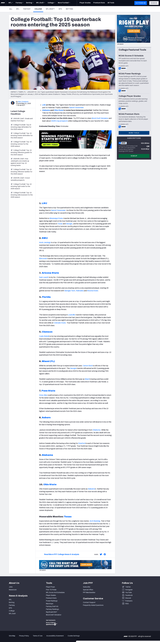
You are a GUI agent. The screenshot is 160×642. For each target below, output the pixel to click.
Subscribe (86, 587)
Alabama (46, 110)
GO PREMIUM (141, 3)
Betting (69, 9)
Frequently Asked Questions (93, 605)
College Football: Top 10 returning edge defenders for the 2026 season (21, 127)
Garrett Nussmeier (76, 107)
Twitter (128, 587)
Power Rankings (52, 601)
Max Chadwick (23, 102)
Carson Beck (88, 366)
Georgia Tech (69, 291)
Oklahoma (96, 430)
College (39, 9)
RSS (127, 604)
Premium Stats (51, 598)
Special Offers (88, 590)
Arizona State (50, 273)
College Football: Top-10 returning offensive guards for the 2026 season (21, 152)
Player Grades (51, 595)
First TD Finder (51, 590)
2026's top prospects (59, 121)
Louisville (71, 315)
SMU (45, 238)
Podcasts (128, 601)
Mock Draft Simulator (100, 118)
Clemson (47, 332)
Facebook (129, 595)
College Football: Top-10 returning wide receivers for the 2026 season (22, 195)
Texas (60, 224)
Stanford (81, 443)
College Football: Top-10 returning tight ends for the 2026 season (21, 186)
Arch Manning (95, 521)
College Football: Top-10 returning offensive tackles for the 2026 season (21, 172)
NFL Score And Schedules (55, 592)
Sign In (154, 3)
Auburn (46, 417)
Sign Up (134, 156)
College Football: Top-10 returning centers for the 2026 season (21, 144)
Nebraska (80, 291)
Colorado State (60, 323)
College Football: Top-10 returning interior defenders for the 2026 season (22, 135)
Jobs (11, 587)
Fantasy (27, 9)
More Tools (134, 133)
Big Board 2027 (51, 612)
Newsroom (13, 590)
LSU (44, 105)
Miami (87, 379)
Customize (141, 629)
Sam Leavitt (44, 277)
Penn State (48, 390)
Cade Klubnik (44, 336)
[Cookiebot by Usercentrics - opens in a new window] (14, 637)
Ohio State (58, 110)
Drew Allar (43, 395)
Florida (46, 297)
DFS (60, 9)
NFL (17, 9)
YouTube (128, 592)
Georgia (69, 224)
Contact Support (89, 602)
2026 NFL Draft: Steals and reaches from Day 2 (22, 120)
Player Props (50, 587)
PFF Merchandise (89, 592)
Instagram (129, 590)
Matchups (49, 604)
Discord (128, 598)
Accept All (141, 622)
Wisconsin (43, 258)
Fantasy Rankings (52, 609)
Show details (34, 638)
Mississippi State (56, 218)
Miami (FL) (48, 361)
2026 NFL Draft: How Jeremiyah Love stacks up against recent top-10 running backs (20, 162)
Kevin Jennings (45, 242)
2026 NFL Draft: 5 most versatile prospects (20, 179)
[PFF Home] (3, 3)
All (10, 9)
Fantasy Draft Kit (52, 606)
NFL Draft (50, 9)
